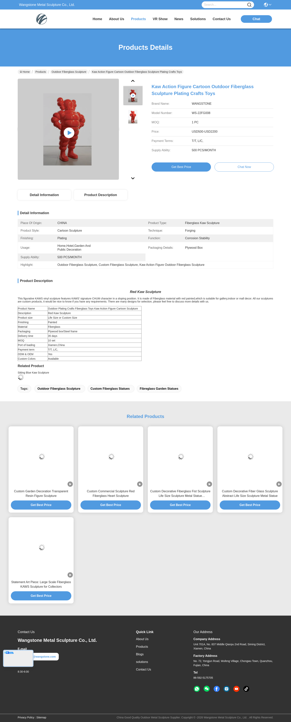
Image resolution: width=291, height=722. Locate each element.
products (138, 19)
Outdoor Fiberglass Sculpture (69, 71)
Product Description (100, 195)
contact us (222, 19)
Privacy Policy (26, 717)
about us (116, 19)
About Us (142, 639)
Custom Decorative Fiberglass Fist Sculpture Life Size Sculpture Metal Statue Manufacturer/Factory (180, 494)
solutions (198, 19)
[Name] (249, 4)
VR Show (160, 19)
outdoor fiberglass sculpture (58, 388)
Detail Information (44, 195)
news (178, 19)
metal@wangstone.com (38, 657)
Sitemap (41, 717)
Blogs (140, 654)
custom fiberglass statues (110, 388)
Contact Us (143, 669)
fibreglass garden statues (159, 388)
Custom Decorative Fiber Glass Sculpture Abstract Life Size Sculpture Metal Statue (250, 493)
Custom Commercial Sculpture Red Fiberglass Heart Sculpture (111, 493)
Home (97, 19)
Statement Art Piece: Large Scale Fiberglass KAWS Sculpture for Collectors (41, 584)
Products (40, 71)
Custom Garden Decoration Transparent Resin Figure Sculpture (41, 493)
